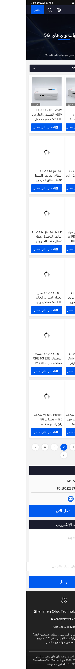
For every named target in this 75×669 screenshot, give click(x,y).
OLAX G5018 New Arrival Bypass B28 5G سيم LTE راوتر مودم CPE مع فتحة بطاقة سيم (55, 363)
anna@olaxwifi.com (58, 2)
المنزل (68, 54)
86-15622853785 (15, 2)
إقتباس (11, 9)
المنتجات (57, 54)
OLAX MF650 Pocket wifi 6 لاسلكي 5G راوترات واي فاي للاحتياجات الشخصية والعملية (22, 424)
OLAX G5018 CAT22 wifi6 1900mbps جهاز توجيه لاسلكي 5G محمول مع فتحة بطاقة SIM (54, 424)
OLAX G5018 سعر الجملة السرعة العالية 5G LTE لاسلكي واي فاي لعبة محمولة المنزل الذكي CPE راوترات (21, 302)
